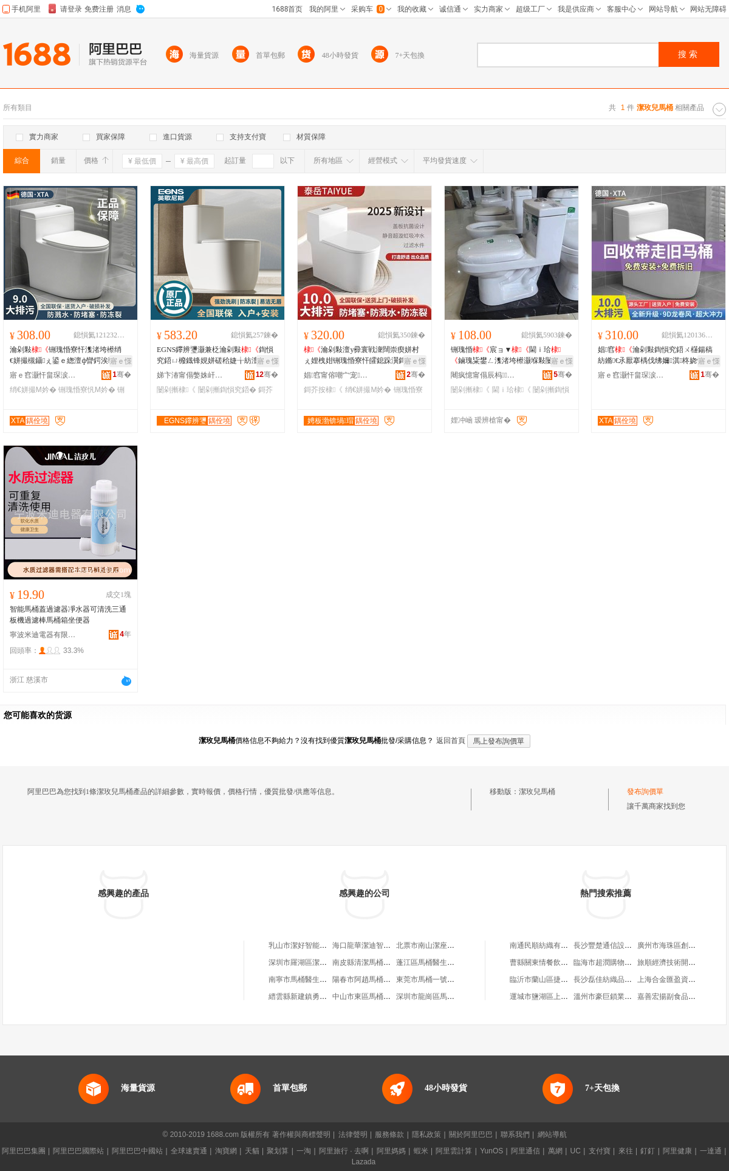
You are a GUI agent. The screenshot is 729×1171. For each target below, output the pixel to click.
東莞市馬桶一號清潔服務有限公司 (450, 979)
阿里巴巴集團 (24, 1151)
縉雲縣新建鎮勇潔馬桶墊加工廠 (320, 996)
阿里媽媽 (391, 1151)
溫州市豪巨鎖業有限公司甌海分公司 (631, 996)
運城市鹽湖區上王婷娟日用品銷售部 (568, 996)
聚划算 (278, 1151)
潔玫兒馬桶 (537, 791)
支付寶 (600, 1151)
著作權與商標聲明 (301, 1134)
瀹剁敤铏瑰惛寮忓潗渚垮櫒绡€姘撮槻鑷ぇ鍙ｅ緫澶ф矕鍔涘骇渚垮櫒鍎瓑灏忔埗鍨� (70, 355)
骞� (121, 374)
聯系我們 (515, 1134)
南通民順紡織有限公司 (546, 945)
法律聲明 (353, 1134)
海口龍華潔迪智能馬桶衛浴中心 (383, 945)
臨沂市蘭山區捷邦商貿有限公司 (561, 979)
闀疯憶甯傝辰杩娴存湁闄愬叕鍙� (484, 375)
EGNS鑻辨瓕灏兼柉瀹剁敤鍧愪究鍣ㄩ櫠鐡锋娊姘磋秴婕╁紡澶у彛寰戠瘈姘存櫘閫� (217, 355)
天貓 (252, 1151)
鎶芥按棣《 (323, 389)
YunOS (491, 1151)
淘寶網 (226, 1151)
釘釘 (647, 1151)
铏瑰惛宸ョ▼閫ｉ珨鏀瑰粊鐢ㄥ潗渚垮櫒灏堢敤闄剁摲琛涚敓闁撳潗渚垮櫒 (509, 355)
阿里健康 (677, 1151)
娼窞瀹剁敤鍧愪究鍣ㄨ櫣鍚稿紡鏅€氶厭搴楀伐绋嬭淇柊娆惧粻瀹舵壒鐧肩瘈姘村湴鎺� (658, 355)
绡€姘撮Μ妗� (33, 389)
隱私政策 (426, 1134)
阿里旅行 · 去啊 (344, 1151)
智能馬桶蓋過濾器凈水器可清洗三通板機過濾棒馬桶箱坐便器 (68, 614)
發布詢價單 (645, 791)
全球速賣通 (189, 1151)
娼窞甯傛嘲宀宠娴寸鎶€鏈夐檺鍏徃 (337, 375)
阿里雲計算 (454, 1151)
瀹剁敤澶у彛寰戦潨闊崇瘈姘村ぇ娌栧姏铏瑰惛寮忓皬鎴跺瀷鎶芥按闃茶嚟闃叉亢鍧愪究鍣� (362, 355)
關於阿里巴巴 (471, 1134)
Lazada (363, 1162)
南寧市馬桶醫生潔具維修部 (312, 979)
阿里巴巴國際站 (78, 1151)
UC (575, 1151)
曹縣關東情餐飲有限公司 (550, 962)
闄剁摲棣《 (176, 389)
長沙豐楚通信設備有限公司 (617, 945)
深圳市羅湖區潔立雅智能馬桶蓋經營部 (330, 962)
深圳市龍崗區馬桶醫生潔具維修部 (450, 996)
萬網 (555, 1151)
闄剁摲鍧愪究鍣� (227, 389)
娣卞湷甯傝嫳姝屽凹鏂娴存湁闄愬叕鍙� (190, 375)
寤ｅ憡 (121, 361)
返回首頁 (450, 740)
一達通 (711, 1151)
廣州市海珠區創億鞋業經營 (681, 945)
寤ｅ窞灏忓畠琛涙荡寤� (43, 375)
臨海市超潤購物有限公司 (613, 962)
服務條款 (389, 1134)
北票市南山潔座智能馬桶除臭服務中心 (458, 945)
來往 (625, 1151)
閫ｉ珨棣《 (511, 389)
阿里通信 (525, 1151)
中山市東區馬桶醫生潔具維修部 (383, 996)
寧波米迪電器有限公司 (43, 634)
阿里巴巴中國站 (137, 1151)
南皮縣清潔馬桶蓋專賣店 (372, 962)
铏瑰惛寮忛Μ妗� (86, 389)
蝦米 (421, 1151)
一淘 (303, 1151)
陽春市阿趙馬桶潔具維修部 (376, 979)
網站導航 (552, 1134)
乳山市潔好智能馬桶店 (305, 945)
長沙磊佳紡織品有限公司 (613, 979)
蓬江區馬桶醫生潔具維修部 (440, 962)
